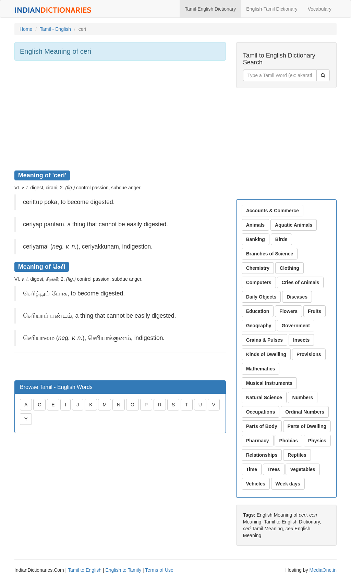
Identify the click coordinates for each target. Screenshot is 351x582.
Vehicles (255, 483)
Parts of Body (261, 426)
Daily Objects (261, 297)
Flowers (288, 311)
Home (26, 29)
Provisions (308, 354)
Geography (258, 325)
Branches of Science (269, 253)
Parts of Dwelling (307, 426)
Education (257, 311)
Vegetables (302, 469)
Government (295, 325)
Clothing (289, 268)
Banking (255, 239)
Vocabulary (319, 9)
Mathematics (260, 368)
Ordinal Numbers (304, 412)
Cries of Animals (300, 282)
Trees (273, 469)
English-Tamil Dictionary (271, 9)
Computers (258, 282)
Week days (288, 483)
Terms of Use (159, 570)
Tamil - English (55, 29)
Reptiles (297, 455)
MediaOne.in (323, 570)
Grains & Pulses (264, 340)
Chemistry (257, 268)
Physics (317, 440)
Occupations (260, 412)
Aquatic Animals (293, 225)
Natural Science (264, 397)
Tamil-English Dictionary (210, 9)
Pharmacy (257, 440)
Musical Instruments (269, 383)
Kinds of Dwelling (266, 354)
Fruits (314, 311)
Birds (281, 239)
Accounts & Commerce (272, 210)
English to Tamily (123, 570)
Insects (301, 340)
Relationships (262, 455)
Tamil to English (84, 570)
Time (251, 469)
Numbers (302, 397)
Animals (255, 225)
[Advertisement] (120, 115)
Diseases (297, 297)
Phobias (288, 440)
